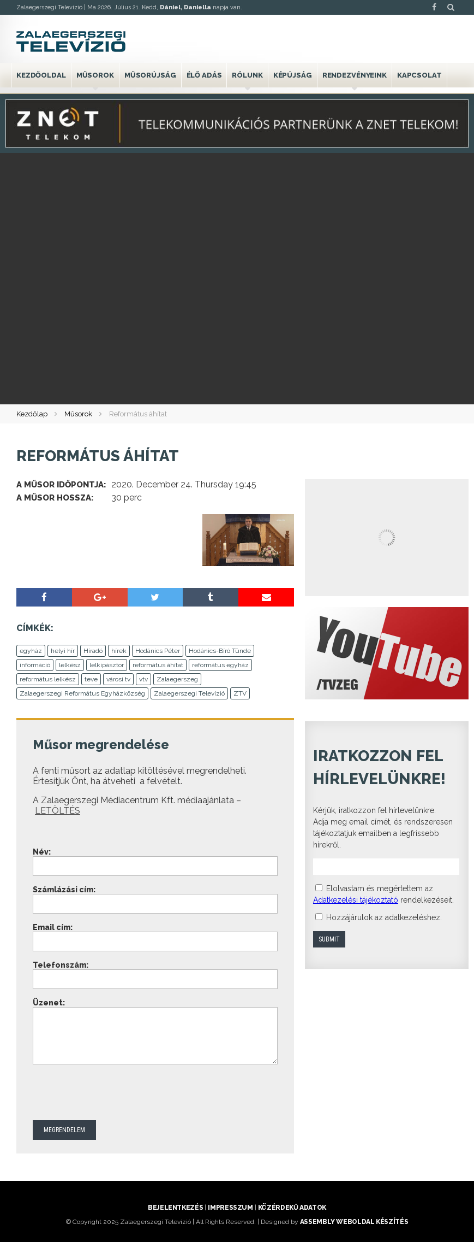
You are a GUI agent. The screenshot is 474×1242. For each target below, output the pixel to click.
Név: (42, 851)
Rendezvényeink (354, 75)
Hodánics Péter (157, 651)
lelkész (70, 665)
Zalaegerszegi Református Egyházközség (82, 693)
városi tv (118, 679)
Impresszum (230, 1207)
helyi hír (63, 651)
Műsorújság (150, 75)
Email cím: (53, 927)
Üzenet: (49, 1002)
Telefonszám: (60, 965)
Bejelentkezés (175, 1207)
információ (35, 665)
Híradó (93, 651)
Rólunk (247, 75)
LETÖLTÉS (57, 810)
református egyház (220, 665)
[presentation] (116, 1093)
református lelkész (48, 679)
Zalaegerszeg (177, 679)
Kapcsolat (419, 75)
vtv (143, 679)
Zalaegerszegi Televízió (189, 693)
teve (91, 679)
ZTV (240, 693)
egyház (31, 651)
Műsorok (95, 75)
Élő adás (204, 75)
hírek (119, 651)
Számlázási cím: (64, 889)
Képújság (292, 75)
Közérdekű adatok (292, 1207)
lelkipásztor (106, 665)
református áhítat (158, 665)
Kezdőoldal (41, 75)
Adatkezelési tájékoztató (355, 900)
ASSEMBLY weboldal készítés (354, 1222)
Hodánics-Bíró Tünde (220, 651)
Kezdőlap (31, 414)
